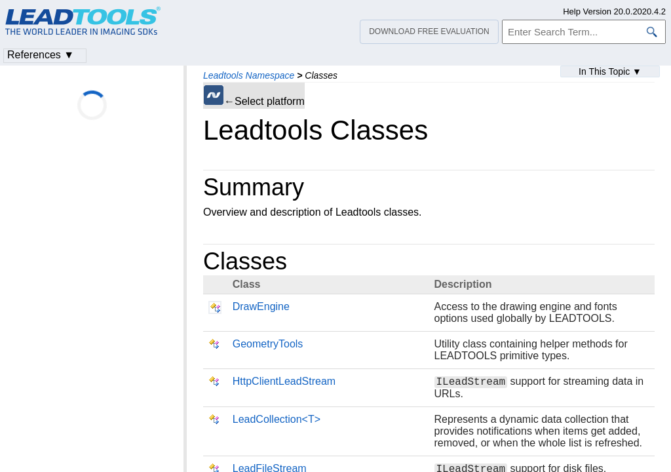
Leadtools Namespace (248, 75)
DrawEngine (261, 306)
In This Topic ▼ (610, 71)
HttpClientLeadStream (284, 381)
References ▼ (40, 54)
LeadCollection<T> (276, 421)
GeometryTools (268, 343)
